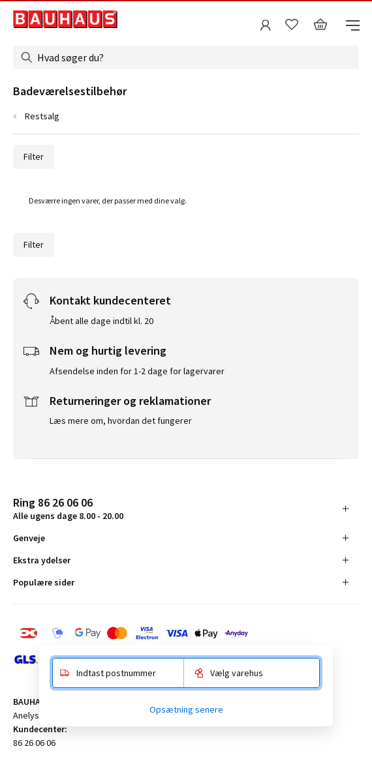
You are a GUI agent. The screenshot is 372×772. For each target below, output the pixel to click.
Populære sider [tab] (43, 582)
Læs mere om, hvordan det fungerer (121, 420)
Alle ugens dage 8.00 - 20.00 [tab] (68, 508)
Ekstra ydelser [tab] (41, 560)
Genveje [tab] (29, 538)
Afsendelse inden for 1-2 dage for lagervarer (137, 371)
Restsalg (42, 116)
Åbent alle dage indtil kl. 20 (101, 321)
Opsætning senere (186, 709)
